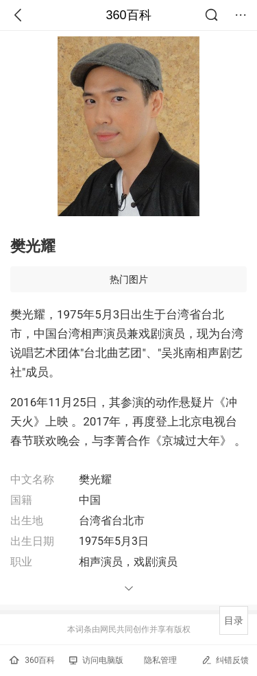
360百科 (128, 15)
